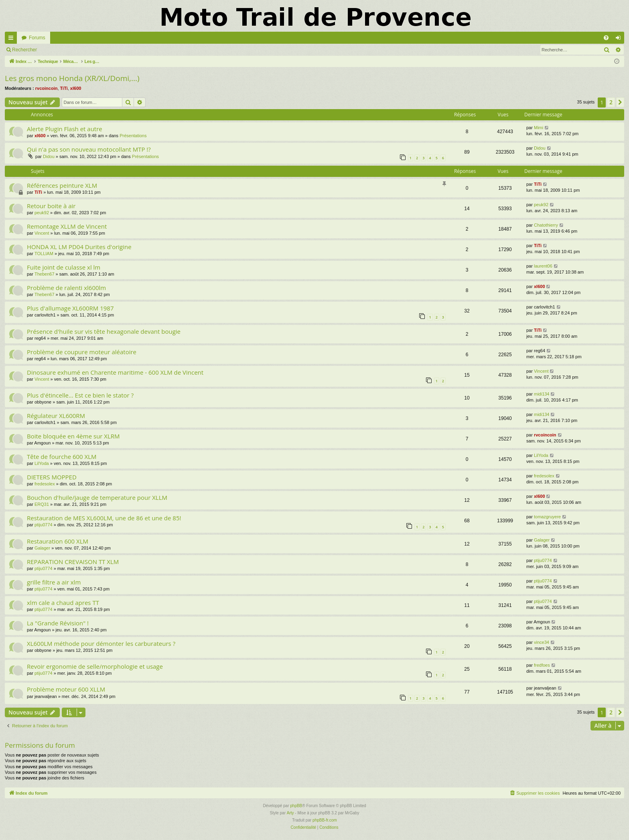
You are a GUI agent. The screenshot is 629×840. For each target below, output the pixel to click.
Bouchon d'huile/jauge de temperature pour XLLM (97, 497)
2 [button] (611, 102)
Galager (42, 548)
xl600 (75, 88)
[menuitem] (606, 38)
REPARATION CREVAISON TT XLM (73, 562)
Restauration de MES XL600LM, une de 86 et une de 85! (104, 518)
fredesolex (44, 483)
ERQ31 (41, 504)
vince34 (541, 642)
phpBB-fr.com (324, 820)
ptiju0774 (43, 524)
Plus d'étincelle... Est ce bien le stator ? (80, 395)
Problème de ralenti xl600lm (66, 288)
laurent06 (543, 266)
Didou (49, 156)
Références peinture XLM (62, 185)
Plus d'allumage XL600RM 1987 (70, 308)
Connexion (60, 50)
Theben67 (44, 274)
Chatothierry (546, 225)
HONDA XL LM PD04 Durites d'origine (79, 247)
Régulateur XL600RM (56, 416)
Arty (290, 813)
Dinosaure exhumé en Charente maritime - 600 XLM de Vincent (115, 372)
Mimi (538, 127)
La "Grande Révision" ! (58, 623)
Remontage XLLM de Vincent (67, 226)
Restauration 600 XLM (57, 541)
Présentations (133, 135)
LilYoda (41, 463)
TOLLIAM (43, 253)
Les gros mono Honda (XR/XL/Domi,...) (72, 78)
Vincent (41, 233)
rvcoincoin (46, 88)
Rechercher (24, 50)
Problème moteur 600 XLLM (66, 689)
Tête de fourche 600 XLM (62, 456)
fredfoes (542, 665)
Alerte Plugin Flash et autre (64, 129)
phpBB (296, 805)
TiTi (64, 88)
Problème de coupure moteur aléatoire (81, 352)
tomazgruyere (547, 516)
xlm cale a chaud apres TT (63, 603)
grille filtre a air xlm (54, 582)
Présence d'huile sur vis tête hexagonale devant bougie (104, 331)
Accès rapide (12, 39)
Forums (37, 38)
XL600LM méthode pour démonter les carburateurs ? (101, 643)
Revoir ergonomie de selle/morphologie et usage (95, 666)
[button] (620, 102)
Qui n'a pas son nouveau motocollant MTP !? (89, 149)
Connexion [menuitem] (620, 39)
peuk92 (41, 212)
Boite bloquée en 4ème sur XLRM (73, 436)
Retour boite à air (51, 206)
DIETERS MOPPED (52, 477)
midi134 (542, 394)
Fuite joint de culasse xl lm (63, 267)
